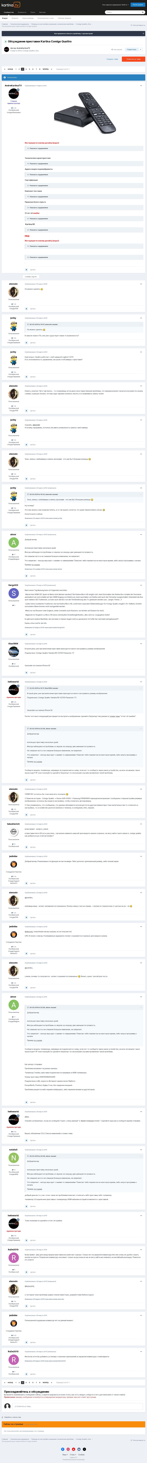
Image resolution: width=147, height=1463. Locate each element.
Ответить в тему (134, 59)
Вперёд (46, 69)
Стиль (73, 1455)
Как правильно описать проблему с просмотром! (73, 33)
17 (13, 554)
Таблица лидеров (64, 18)
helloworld (13, 682)
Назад (10, 69)
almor (13, 534)
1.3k (13, 304)
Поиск (33, 12)
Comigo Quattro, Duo (31, 51)
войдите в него (92, 1395)
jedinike (13, 856)
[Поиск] (116, 12)
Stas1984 (13, 643)
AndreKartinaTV (23, 48)
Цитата (32, 270)
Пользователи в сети (46, 18)
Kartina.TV (73, 1457)
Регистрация (138, 5)
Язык (65, 1455)
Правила (15, 18)
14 (13, 1170)
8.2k (13, 876)
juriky (13, 318)
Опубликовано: (35, 86)
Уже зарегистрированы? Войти (115, 5)
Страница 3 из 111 (62, 69)
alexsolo (13, 284)
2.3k (13, 108)
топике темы (114, 716)
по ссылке (36, 565)
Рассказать (116, 49)
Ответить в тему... (23, 1406)
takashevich (13, 824)
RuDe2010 (13, 1249)
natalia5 (13, 1149)
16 (13, 844)
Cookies (81, 1455)
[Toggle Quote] (28, 324)
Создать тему (112, 59)
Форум (4, 18)
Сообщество (9, 13)
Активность (22, 12)
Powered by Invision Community (74, 1459)
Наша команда (27, 18)
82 (14, 664)
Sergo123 (13, 585)
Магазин (42, 12)
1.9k (13, 338)
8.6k (13, 702)
